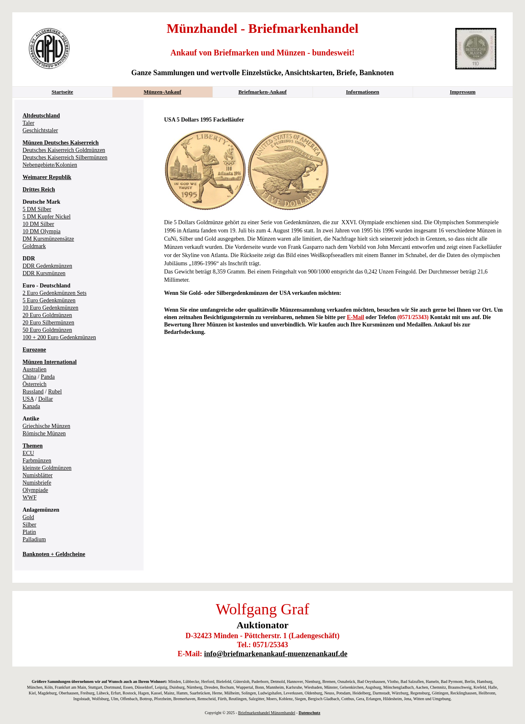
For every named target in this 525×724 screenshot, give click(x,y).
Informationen (362, 92)
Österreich (34, 384)
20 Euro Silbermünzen (48, 322)
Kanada (31, 406)
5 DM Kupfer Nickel (47, 217)
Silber (29, 525)
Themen (33, 446)
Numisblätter (37, 475)
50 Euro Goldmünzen (47, 330)
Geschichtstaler (40, 130)
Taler (28, 123)
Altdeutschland (41, 116)
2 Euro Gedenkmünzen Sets (55, 293)
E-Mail (355, 317)
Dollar (45, 399)
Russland (33, 391)
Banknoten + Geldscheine (54, 554)
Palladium (34, 539)
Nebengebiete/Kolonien (50, 165)
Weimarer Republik (47, 177)
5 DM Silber (37, 209)
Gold (28, 517)
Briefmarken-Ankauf (262, 92)
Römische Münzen (44, 433)
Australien (34, 369)
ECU (28, 453)
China (29, 377)
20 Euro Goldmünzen (47, 315)
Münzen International (50, 362)
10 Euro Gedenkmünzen (50, 308)
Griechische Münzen (46, 426)
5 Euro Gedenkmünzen (49, 300)
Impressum (463, 92)
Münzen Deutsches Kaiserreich (61, 143)
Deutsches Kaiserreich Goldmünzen (64, 150)
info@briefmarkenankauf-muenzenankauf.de (275, 654)
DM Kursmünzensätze (48, 239)
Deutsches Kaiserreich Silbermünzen (65, 157)
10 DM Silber (38, 224)
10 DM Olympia (42, 231)
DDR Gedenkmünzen (47, 266)
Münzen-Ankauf (162, 92)
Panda (48, 377)
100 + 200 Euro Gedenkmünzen (59, 337)
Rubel (55, 391)
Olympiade (35, 490)
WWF (30, 497)
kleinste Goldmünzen (47, 468)
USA (28, 399)
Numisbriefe (37, 483)
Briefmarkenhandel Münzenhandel (266, 712)
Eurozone (34, 350)
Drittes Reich (39, 189)
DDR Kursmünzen (44, 273)
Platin (29, 532)
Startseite (62, 92)
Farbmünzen (37, 460)
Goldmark (34, 246)
